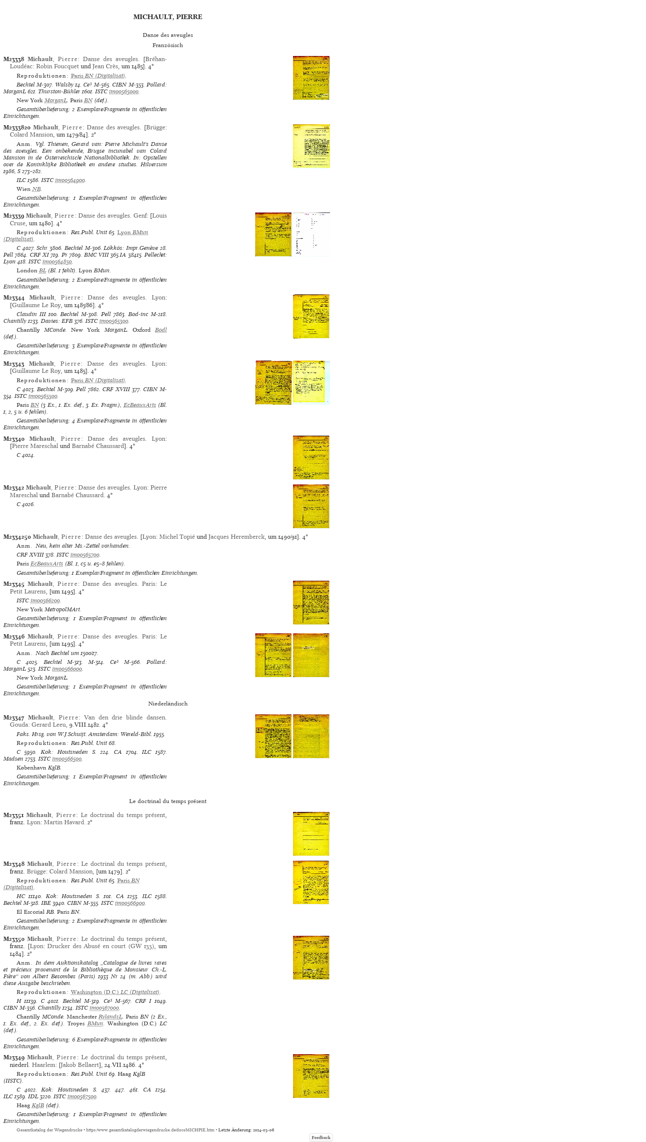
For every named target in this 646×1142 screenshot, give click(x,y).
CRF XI (39, 254)
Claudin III (31, 314)
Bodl (161, 329)
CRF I (143, 1001)
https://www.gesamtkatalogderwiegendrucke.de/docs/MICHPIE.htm (150, 1130)
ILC (21, 180)
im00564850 (57, 261)
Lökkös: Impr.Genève (131, 248)
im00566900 (130, 903)
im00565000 (123, 91)
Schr (42, 248)
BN (88, 100)
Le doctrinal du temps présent (123, 815)
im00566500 (67, 758)
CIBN (119, 84)
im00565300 (113, 321)
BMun (95, 1023)
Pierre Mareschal (35, 446)
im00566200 (45, 600)
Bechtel (26, 84)
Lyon (158, 297)
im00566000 (67, 668)
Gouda (19, 724)
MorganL (56, 100)
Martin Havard (64, 822)
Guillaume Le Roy (36, 305)
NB (36, 189)
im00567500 (82, 1096)
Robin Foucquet (57, 66)
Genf (140, 215)
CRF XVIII (116, 389)
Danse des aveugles (110, 59)
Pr (65, 254)
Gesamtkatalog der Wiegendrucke (49, 1130)
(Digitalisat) (98, 75)
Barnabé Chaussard (98, 446)
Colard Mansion (31, 134)
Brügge (155, 127)
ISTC (101, 91)
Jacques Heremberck (237, 536)
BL (42, 270)
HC (21, 896)
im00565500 (42, 396)
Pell (8, 254)
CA (118, 752)
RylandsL (110, 1016)
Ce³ (87, 84)
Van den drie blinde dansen (124, 717)
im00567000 (104, 1007)
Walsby (64, 84)
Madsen (13, 758)
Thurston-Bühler (59, 91)
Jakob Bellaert (80, 1065)
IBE (46, 903)
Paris (148, 584)
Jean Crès (105, 66)
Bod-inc (138, 314)
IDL (33, 1096)
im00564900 (70, 180)
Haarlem (43, 1065)
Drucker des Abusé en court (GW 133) (100, 946)
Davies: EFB (57, 321)
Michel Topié (177, 536)
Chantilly (14, 321)
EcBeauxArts (140, 405)
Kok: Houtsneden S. (68, 752)
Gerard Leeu (48, 724)
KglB (38, 1105)
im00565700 (85, 554)
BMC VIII (96, 254)
